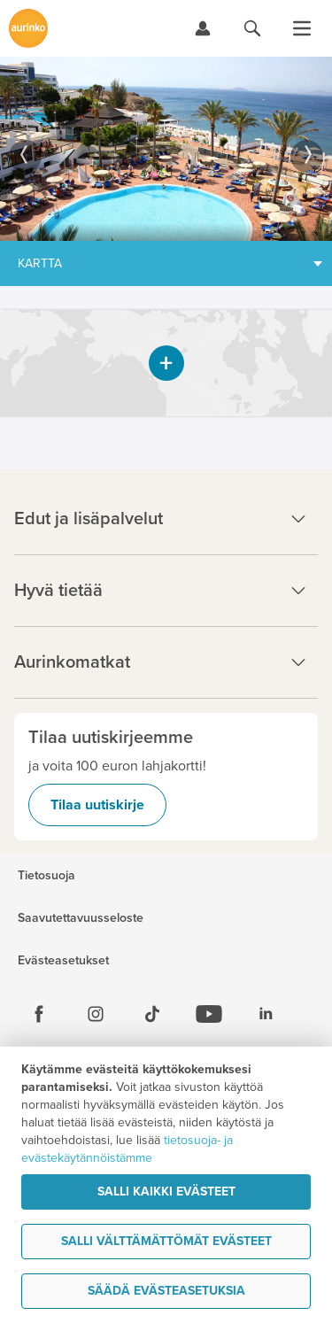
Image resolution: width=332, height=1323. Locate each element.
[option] (166, 149)
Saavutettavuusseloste (80, 918)
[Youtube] (209, 1014)
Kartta (40, 263)
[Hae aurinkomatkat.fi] (252, 28)
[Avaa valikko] (302, 28)
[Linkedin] (265, 1014)
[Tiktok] (152, 1014)
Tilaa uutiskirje (97, 805)
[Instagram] (95, 1014)
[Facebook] (39, 1014)
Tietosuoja (46, 876)
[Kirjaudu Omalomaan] (202, 28)
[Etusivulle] (28, 28)
